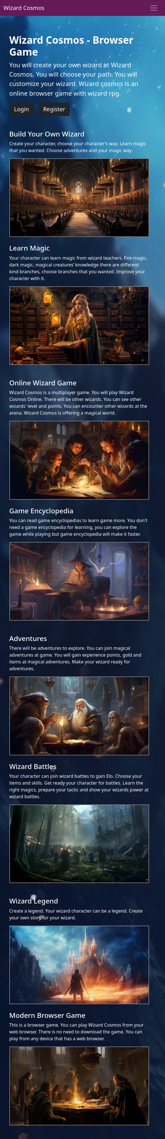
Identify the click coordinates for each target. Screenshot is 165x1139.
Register (54, 109)
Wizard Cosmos (23, 8)
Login (21, 109)
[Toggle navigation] (154, 8)
